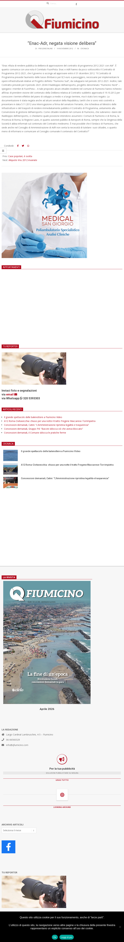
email (11, 394)
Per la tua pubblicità (62, 768)
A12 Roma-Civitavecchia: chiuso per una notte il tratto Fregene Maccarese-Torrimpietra (49, 421)
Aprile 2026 (47, 709)
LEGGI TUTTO (62, 780)
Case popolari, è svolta (20, 156)
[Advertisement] (62, 310)
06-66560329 (13, 739)
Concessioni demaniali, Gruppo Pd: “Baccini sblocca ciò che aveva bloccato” (43, 428)
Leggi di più (66, 937)
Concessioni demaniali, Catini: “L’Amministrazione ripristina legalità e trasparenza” (46, 424)
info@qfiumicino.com (17, 745)
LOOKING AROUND (62, 807)
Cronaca (84, 48)
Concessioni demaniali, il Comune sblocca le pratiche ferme (35, 432)
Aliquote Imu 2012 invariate (23, 160)
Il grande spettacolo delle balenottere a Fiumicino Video (33, 417)
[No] (120, 926)
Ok (54, 937)
